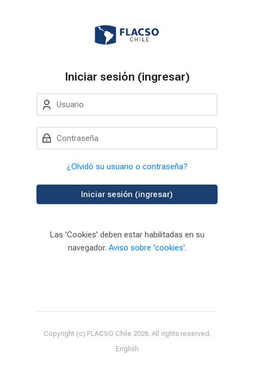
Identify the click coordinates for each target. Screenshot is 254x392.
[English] (127, 349)
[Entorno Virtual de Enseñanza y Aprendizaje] (127, 34)
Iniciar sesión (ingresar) (127, 194)
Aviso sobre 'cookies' (147, 248)
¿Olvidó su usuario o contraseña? (127, 166)
